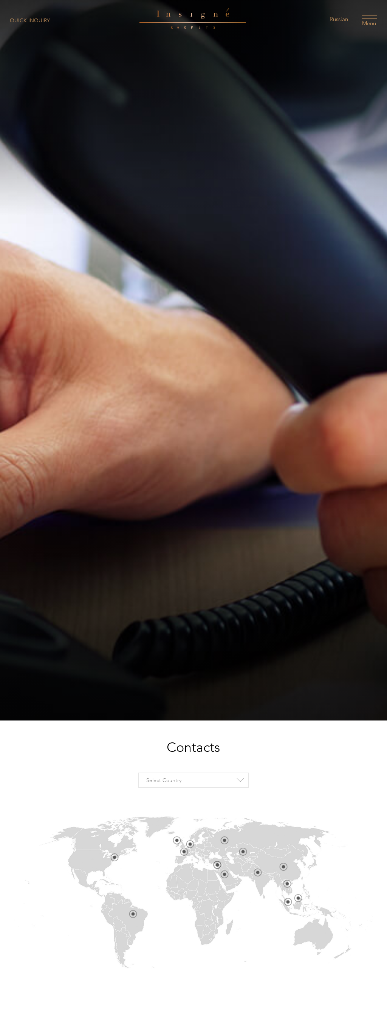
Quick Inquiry (30, 20)
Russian (339, 19)
